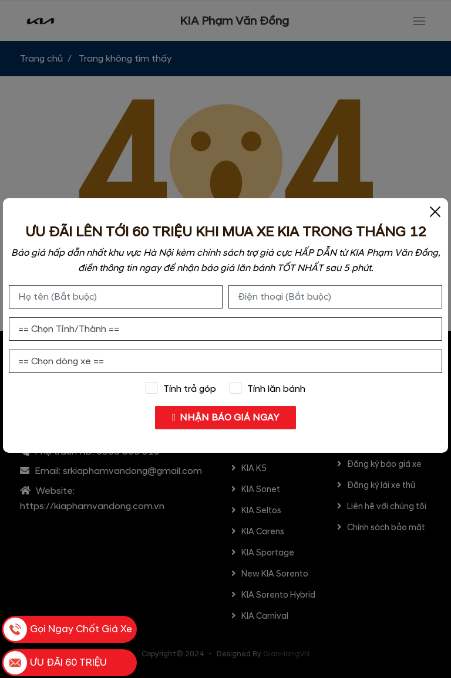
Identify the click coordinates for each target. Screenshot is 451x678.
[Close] (435, 211)
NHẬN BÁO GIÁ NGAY (226, 417)
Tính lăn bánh (267, 388)
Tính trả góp (181, 388)
